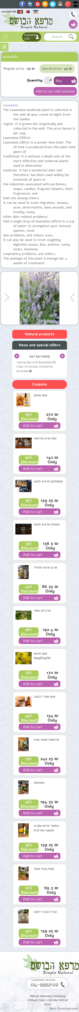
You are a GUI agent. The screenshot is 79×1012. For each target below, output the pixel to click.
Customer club (30, 37)
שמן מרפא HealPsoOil (42, 655)
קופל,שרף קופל (44, 868)
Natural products (39, 334)
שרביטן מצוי (42, 610)
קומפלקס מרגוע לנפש (48, 481)
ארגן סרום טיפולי (45, 567)
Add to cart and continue (55, 91)
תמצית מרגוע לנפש (46, 524)
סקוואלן (39, 782)
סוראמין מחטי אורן (46, 739)
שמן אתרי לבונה (44, 696)
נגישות (4, 47)
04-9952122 (73, 15)
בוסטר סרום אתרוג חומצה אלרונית (46, 828)
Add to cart (33, 425)
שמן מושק (40, 395)
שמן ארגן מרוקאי (45, 438)
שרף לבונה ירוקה (45, 911)
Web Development (64, 1008)
